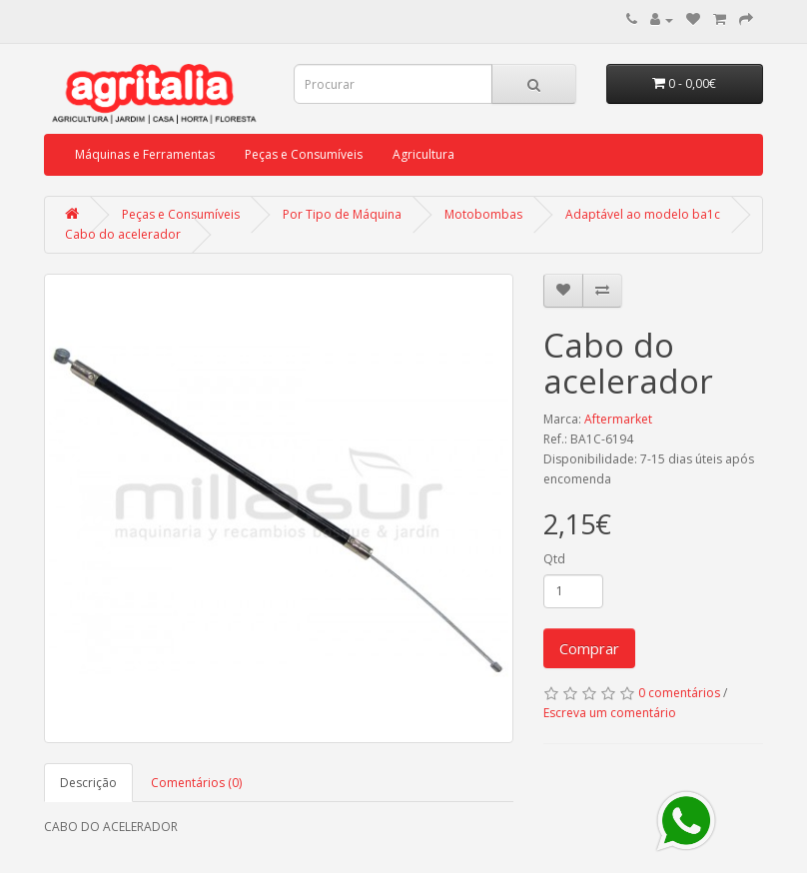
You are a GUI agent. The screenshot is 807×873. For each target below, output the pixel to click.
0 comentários (679, 692)
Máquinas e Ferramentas (145, 154)
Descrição (88, 782)
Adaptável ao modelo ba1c (642, 214)
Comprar (589, 648)
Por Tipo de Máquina (342, 214)
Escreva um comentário (609, 712)
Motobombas (483, 214)
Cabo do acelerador (123, 234)
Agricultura (423, 154)
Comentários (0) (196, 782)
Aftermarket (618, 419)
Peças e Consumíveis (304, 154)
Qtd (554, 558)
